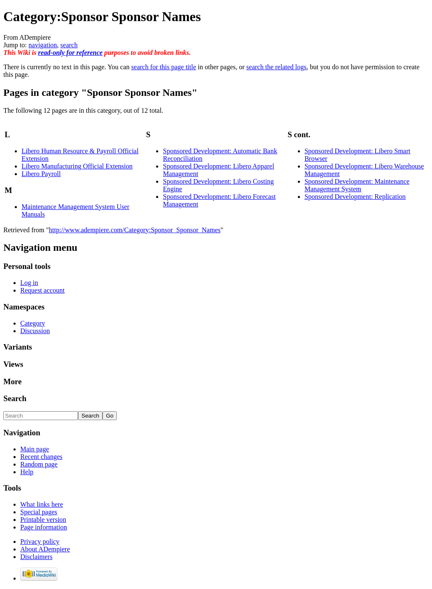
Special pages (38, 512)
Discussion (35, 330)
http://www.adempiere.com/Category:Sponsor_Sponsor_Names (135, 229)
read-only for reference (70, 52)
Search (15, 398)
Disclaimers (36, 556)
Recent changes (41, 456)
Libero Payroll (41, 173)
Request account (42, 290)
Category (32, 323)
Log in (29, 282)
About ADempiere (45, 549)
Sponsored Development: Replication (355, 196)
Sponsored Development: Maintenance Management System (357, 185)
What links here (41, 504)
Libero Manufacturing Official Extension (77, 166)
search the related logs (276, 67)
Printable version (43, 519)
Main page (34, 449)
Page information (43, 527)
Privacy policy (39, 541)
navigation (43, 45)
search (69, 45)
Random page (38, 464)
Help (26, 471)
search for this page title (163, 67)
